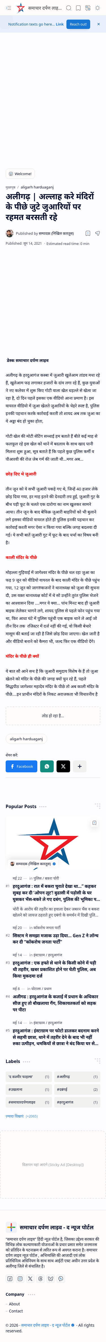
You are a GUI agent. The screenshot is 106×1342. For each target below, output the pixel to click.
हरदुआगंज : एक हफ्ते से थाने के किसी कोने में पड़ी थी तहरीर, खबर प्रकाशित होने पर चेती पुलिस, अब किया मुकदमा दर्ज (54, 969)
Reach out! (78, 24)
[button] (8, 8)
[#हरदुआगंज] (77, 1102)
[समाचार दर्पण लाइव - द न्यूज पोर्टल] (19, 8)
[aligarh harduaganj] (26, 739)
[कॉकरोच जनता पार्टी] (47, 927)
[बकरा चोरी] (52, 878)
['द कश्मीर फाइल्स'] (29, 1076)
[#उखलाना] (29, 1089)
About (14, 1304)
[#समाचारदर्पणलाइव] (29, 1102)
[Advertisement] (53, 103)
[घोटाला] (37, 988)
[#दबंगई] (77, 1089)
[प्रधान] (47, 988)
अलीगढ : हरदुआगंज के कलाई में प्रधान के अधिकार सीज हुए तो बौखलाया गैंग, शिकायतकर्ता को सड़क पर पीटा (55, 1003)
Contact (16, 1311)
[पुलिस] (39, 878)
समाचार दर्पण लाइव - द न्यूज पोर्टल (57, 8)
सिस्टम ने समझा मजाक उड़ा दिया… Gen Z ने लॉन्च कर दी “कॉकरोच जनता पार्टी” (55, 939)
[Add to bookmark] (94, 823)
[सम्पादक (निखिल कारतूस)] (45, 233)
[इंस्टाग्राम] (40, 954)
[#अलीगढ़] (77, 1076)
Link (60, 24)
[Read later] (88, 233)
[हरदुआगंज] (55, 954)
